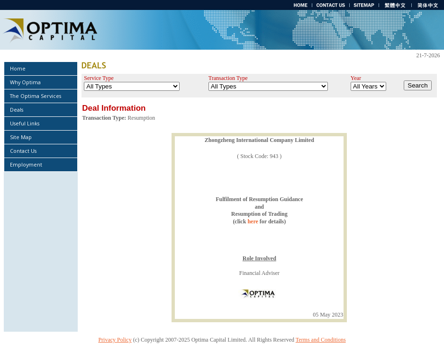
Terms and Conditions (321, 339)
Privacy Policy (114, 339)
